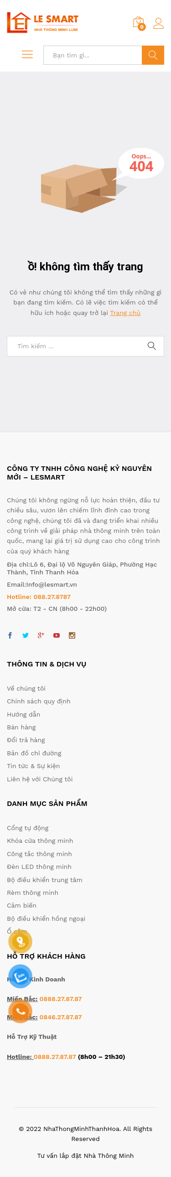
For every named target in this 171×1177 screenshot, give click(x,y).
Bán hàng (21, 727)
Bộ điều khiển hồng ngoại (46, 918)
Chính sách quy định (39, 701)
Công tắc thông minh (39, 853)
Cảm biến (21, 905)
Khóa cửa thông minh (40, 840)
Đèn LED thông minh (39, 866)
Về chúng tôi (26, 688)
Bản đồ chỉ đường (34, 753)
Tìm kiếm (153, 55)
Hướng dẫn (23, 714)
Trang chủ (125, 312)
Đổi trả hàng (26, 739)
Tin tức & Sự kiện (33, 765)
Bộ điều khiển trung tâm (45, 879)
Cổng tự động (27, 827)
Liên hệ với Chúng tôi (40, 779)
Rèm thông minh (32, 892)
